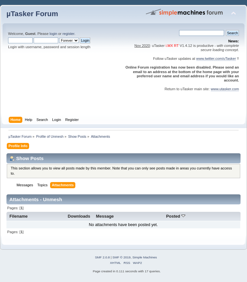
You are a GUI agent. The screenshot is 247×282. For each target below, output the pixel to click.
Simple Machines (144, 257)
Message (105, 216)
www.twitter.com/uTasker (216, 58)
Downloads (79, 216)
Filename (18, 216)
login (53, 34)
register (68, 34)
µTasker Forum (32, 14)
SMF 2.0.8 (102, 257)
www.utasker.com (225, 89)
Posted (175, 216)
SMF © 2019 (122, 257)
